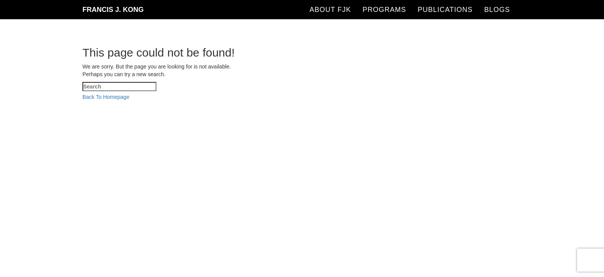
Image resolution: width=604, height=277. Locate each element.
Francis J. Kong (113, 9)
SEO (272, 105)
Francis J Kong (236, 105)
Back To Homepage (105, 97)
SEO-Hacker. (309, 105)
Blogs (497, 9)
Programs (384, 9)
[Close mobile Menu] (15, 120)
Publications (445, 9)
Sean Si (436, 105)
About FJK (330, 9)
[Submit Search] (77, 128)
